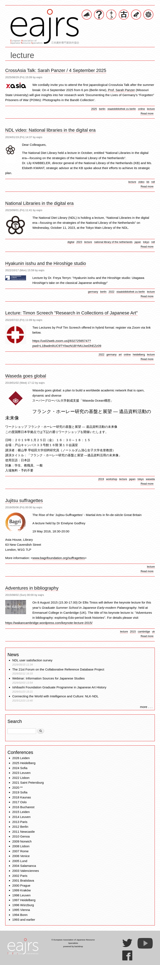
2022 (111, 291)
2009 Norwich (22, 841)
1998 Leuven (21, 895)
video (141, 182)
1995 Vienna (21, 910)
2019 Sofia (20, 792)
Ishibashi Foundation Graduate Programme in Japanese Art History (59, 687)
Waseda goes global (25, 376)
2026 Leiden (21, 758)
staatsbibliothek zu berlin (122, 109)
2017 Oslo (19, 802)
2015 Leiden (21, 812)
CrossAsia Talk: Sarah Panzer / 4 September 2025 (55, 70)
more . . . (146, 707)
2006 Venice (21, 856)
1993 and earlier (23, 919)
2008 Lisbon (21, 846)
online (141, 109)
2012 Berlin (20, 826)
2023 (79, 242)
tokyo (146, 242)
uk (153, 631)
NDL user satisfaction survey (32, 660)
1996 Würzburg (23, 905)
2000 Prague (21, 885)
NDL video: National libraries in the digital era (50, 130)
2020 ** (17, 787)
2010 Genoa (21, 836)
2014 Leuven (21, 817)
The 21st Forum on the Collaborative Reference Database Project (58, 669)
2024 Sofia (20, 768)
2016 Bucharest (23, 807)
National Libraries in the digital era (39, 203)
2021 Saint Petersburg (28, 782)
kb (147, 182)
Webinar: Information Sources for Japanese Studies (48, 678)
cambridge (144, 631)
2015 (133, 631)
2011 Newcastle (23, 831)
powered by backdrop (73, 946)
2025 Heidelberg (23, 763)
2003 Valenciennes (25, 870)
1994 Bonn (20, 915)
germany (93, 291)
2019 (101, 479)
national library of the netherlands (113, 242)
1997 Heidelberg (23, 900)
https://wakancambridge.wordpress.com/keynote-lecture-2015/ (48, 623)
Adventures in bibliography (32, 588)
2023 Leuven (21, 772)
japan (138, 242)
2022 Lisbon (21, 777)
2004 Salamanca (24, 865)
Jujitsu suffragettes (24, 500)
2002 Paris (20, 875)
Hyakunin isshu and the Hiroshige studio (45, 263)
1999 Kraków (21, 890)
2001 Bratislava (23, 880)
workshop (111, 479)
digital (71, 242)
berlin (102, 109)
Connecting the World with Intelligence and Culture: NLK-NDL (55, 696)
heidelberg (139, 354)
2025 (94, 109)
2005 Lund (19, 861)
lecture (151, 109)
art (120, 354)
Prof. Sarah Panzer (121, 90)
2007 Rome (20, 851)
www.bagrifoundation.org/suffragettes (58, 558)
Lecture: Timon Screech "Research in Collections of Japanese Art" (71, 312)
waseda (150, 479)
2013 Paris (20, 822)
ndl (153, 182)
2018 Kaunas (21, 797)
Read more (147, 113)
